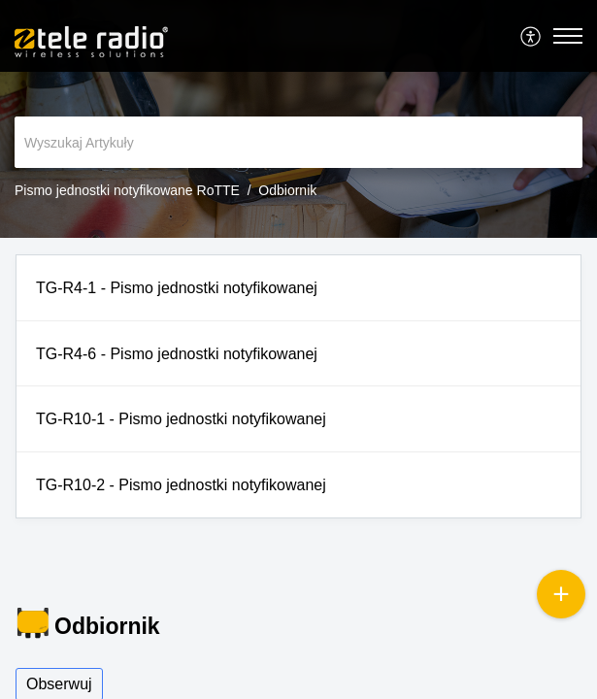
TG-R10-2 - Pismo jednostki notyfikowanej (181, 485)
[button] (531, 36)
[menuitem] (531, 36)
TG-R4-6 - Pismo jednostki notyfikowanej (176, 354)
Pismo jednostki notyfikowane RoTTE (127, 190)
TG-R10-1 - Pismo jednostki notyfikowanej (181, 419)
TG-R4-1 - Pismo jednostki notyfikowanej (176, 288)
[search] (298, 142)
